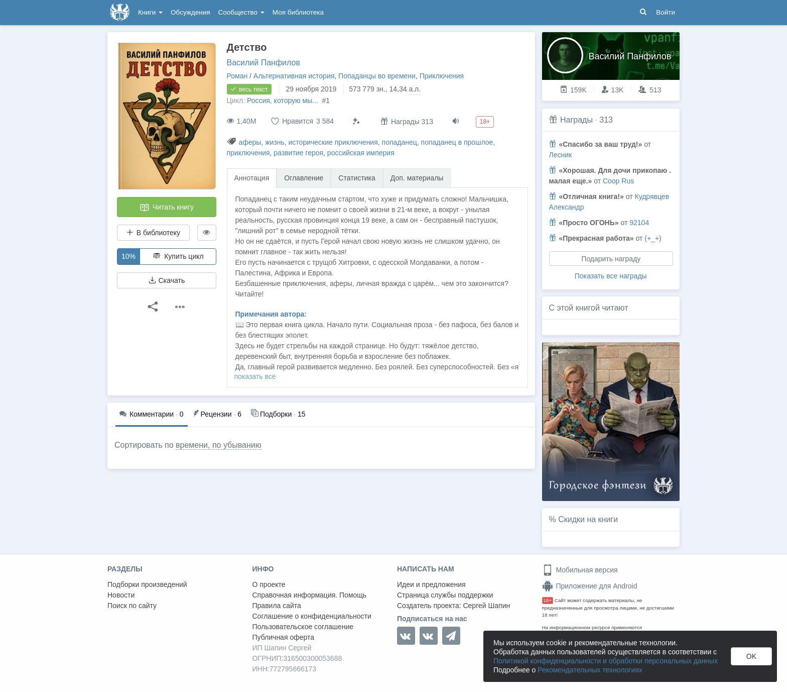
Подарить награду (610, 259)
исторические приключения (333, 142)
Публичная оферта (283, 637)
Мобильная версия (580, 569)
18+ (548, 600)
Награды (576, 120)
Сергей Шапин (486, 606)
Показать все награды (611, 276)
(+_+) (652, 238)
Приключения (442, 76)
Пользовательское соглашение (303, 627)
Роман (237, 76)
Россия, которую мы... (283, 100)
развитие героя (298, 153)
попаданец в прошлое (457, 142)
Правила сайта (276, 606)
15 (278, 413)
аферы (249, 142)
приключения (248, 153)
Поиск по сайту (132, 606)
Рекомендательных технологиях (590, 670)
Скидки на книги (588, 519)
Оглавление (303, 178)
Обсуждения (190, 12)
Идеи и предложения (431, 584)
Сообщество (241, 12)
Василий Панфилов (263, 62)
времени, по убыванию (218, 445)
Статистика (356, 178)
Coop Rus (618, 181)
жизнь (275, 142)
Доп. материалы (417, 178)
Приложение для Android (589, 585)
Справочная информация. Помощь (309, 595)
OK (751, 656)
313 (606, 120)
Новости (121, 595)
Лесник (560, 155)
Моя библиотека (298, 12)
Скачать (167, 280)
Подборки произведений (147, 584)
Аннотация (252, 178)
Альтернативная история (293, 76)
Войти (665, 12)
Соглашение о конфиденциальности (311, 616)
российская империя (361, 153)
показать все (255, 376)
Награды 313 (406, 121)
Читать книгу (167, 208)
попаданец (399, 142)
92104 (639, 223)
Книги (150, 12)
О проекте (269, 584)
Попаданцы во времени (377, 76)
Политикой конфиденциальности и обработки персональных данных (605, 661)
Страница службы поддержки (445, 595)
